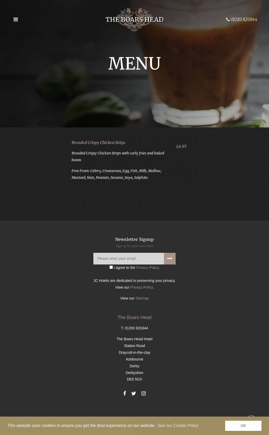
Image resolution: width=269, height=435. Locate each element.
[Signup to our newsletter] (170, 276)
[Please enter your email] (134, 276)
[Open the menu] (15, 19)
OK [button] (243, 426)
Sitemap (142, 316)
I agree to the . (134, 285)
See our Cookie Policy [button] (177, 425)
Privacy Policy (147, 285)
